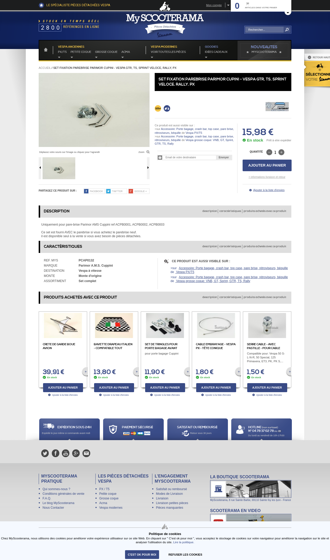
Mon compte (214, 5)
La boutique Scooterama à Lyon (250, 488)
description (209, 211)
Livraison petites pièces (172, 503)
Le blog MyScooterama (58, 503)
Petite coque (81, 52)
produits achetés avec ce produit (265, 211)
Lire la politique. (183, 542)
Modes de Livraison (169, 494)
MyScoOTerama (264, 52)
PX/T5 (62, 52)
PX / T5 (104, 489)
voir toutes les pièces (168, 52)
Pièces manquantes (169, 507)
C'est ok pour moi (142, 554)
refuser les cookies (185, 554)
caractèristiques (230, 211)
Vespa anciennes (71, 47)
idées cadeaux (216, 52)
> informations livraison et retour (267, 177)
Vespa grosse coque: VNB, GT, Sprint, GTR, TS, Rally (212, 281)
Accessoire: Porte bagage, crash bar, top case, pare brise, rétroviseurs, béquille (233, 268)
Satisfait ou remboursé (171, 489)
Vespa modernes (110, 507)
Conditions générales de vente (63, 494)
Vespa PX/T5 (193, 132)
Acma (125, 52)
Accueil (45, 67)
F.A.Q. (47, 498)
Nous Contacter (53, 507)
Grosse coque (106, 52)
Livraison (162, 498)
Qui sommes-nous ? (56, 489)
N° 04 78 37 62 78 (261, 431)
